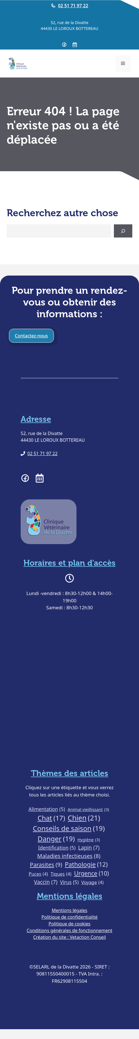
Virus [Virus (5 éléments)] (69, 882)
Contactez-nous (31, 336)
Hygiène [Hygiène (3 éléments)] (88, 839)
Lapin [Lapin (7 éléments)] (88, 848)
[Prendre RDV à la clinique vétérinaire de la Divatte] (74, 44)
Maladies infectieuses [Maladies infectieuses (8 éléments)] (68, 856)
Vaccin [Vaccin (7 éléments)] (45, 882)
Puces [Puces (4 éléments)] (38, 874)
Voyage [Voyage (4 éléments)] (92, 882)
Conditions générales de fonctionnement (69, 930)
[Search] (123, 231)
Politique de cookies (69, 924)
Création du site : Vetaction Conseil (69, 937)
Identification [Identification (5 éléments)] (57, 847)
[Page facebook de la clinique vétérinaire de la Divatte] (25, 478)
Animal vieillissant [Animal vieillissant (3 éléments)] (88, 809)
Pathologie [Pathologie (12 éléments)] (86, 864)
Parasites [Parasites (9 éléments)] (46, 864)
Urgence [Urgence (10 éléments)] (91, 873)
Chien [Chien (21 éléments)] (84, 818)
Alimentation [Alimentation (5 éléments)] (46, 809)
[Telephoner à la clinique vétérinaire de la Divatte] (69, 5)
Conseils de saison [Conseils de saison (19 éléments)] (69, 828)
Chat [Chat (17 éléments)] (51, 818)
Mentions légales (69, 910)
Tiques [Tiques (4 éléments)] (61, 874)
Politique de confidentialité (69, 917)
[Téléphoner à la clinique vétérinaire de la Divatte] (39, 453)
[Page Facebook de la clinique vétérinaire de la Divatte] (64, 44)
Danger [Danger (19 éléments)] (56, 839)
